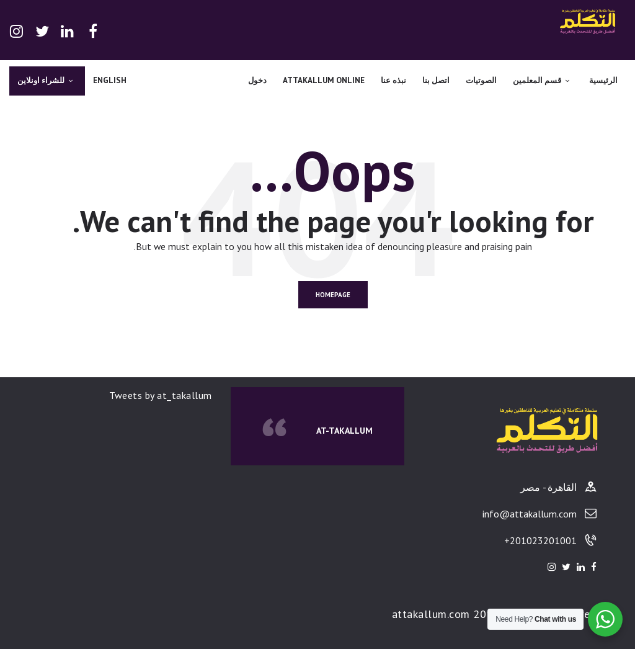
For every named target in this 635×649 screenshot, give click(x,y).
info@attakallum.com (529, 514)
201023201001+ (540, 540)
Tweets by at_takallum (160, 395)
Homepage (333, 294)
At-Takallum (344, 430)
